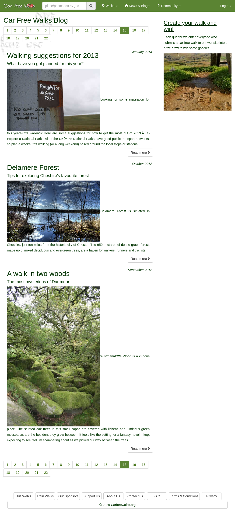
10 (77, 30)
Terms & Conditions (184, 496)
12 (96, 30)
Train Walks (45, 496)
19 (18, 38)
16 (134, 30)
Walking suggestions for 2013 (52, 55)
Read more (140, 152)
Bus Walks (23, 496)
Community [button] (169, 6)
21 (37, 38)
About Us (113, 496)
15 (124, 30)
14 (115, 30)
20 (27, 38)
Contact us (135, 496)
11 (87, 30)
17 (143, 30)
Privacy (211, 496)
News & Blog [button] (137, 6)
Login (225, 6)
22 (46, 38)
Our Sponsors (68, 496)
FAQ (157, 496)
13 (106, 30)
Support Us (92, 496)
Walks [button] (110, 6)
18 (8, 38)
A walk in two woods (38, 273)
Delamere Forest (33, 167)
